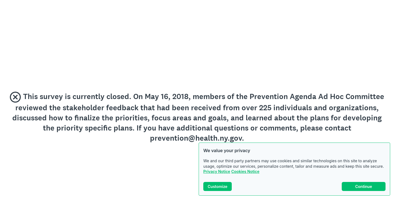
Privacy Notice (216, 171)
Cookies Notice (245, 171)
